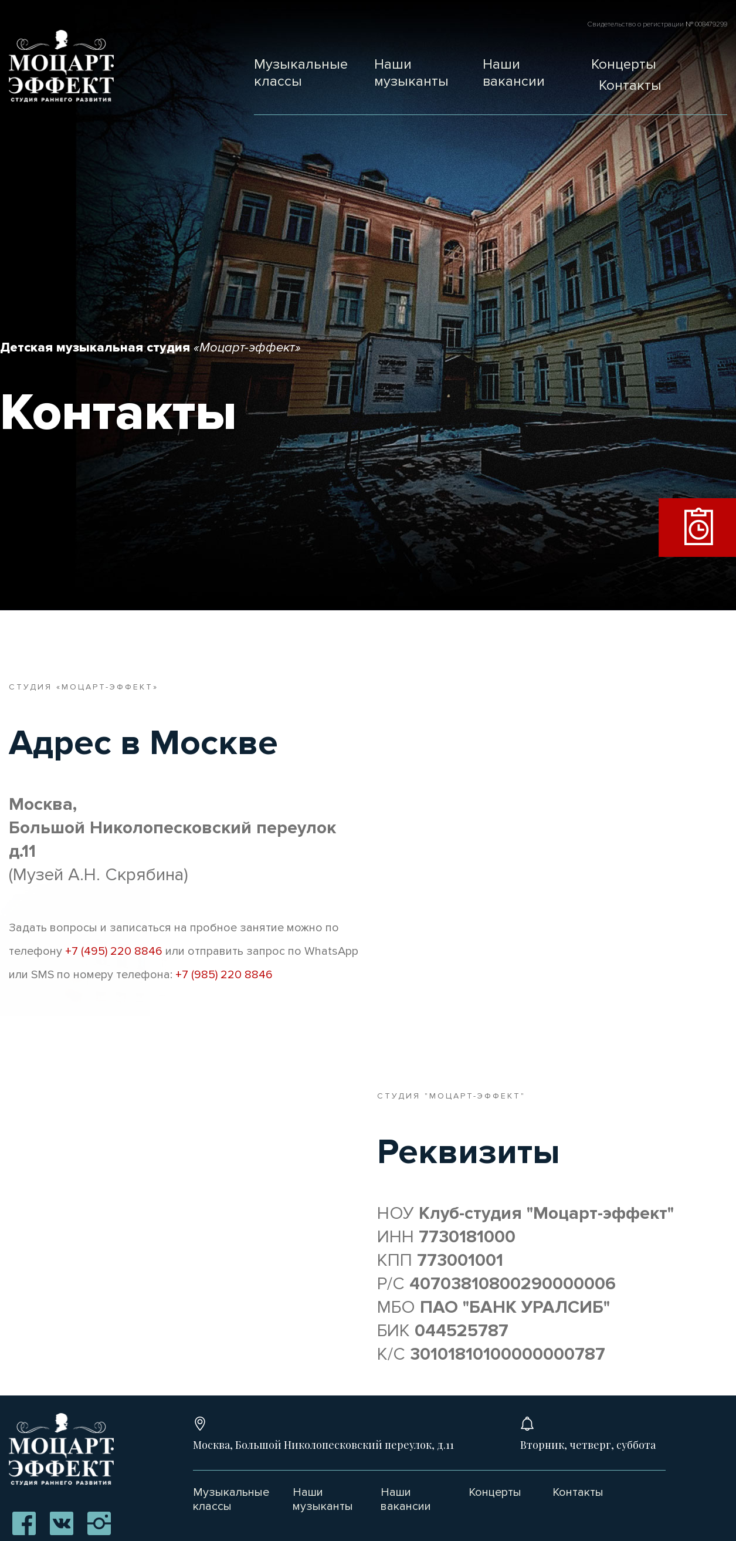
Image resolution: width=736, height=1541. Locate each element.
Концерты (623, 64)
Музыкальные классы (301, 73)
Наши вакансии (514, 73)
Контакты (630, 85)
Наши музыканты (411, 73)
